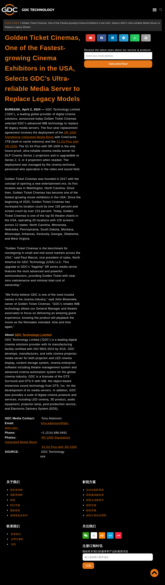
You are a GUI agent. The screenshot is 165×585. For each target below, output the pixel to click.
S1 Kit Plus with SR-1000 (59, 447)
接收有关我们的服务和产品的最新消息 (105, 551)
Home (8, 23)
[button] (154, 9)
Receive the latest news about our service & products (117, 50)
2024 (16, 23)
